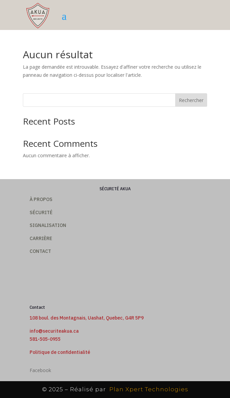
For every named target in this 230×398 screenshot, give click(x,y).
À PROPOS (41, 199)
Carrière (41, 238)
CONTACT (40, 251)
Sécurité (41, 212)
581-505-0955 (45, 339)
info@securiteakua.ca (54, 331)
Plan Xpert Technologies (148, 389)
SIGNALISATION (48, 225)
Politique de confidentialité (60, 352)
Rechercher (191, 100)
